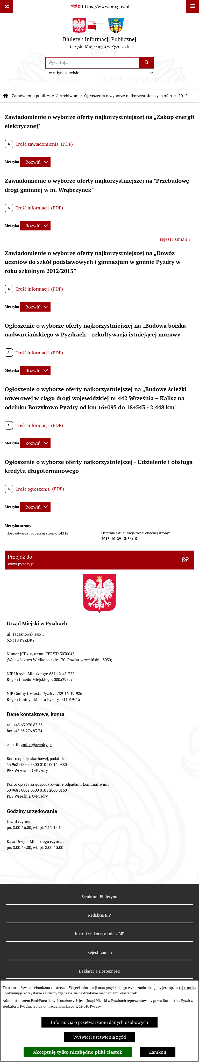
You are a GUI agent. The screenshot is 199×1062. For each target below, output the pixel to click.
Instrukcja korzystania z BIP (99, 933)
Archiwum (69, 96)
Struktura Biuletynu (99, 896)
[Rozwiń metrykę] (35, 162)
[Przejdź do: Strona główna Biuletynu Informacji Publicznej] (6, 96)
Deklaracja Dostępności (99, 971)
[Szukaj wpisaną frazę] (147, 62)
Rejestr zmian (99, 952)
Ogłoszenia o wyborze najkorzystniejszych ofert (128, 96)
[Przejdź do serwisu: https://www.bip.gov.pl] (99, 6)
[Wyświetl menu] (192, 6)
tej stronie (187, 987)
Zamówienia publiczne (33, 96)
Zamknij (157, 1052)
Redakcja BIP (99, 915)
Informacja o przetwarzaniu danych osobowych (99, 1022)
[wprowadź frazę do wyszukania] (92, 62)
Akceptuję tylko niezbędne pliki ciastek (77, 1052)
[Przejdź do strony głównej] (99, 34)
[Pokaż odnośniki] (6, 6)
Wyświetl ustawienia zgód (99, 1037)
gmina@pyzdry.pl (36, 744)
